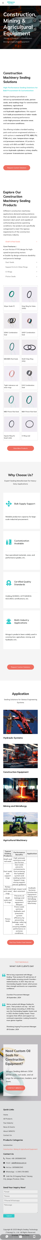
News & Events (9, 1127)
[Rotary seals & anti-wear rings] (20, 790)
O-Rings (8, 272)
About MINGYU (9, 1131)
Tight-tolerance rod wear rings (11, 386)
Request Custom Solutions (16, 168)
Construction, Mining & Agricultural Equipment (20, 1149)
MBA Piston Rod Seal (29, 412)
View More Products (20, 448)
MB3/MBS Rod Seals (11, 359)
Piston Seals (10, 276)
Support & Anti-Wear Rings (16, 267)
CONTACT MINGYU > (15, 1088)
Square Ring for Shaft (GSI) (9, 437)
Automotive (7, 1145)
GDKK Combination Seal (10, 334)
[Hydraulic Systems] (20, 722)
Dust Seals (9, 262)
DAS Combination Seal (28, 386)
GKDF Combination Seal (28, 334)
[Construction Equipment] (20, 756)
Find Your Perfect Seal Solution (20, 942)
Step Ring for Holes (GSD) (29, 307)
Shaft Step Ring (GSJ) (27, 360)
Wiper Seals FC (9, 306)
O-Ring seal (26, 436)
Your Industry (8, 1123)
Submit (9, 1216)
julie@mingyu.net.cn (18, 1163)
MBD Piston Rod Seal (11, 412)
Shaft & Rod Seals (12, 241)
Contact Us (7, 1135)
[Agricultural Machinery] (20, 824)
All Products (7, 1119)
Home (5, 1115)
